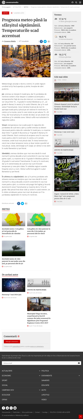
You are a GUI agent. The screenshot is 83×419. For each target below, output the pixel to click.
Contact (37, 412)
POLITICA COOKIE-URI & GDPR (60, 412)
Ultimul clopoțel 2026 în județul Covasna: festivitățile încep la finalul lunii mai (66, 106)
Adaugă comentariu (12, 341)
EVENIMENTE (47, 375)
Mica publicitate (27, 412)
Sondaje (45, 412)
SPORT (57, 189)
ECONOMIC (6, 375)
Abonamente (6, 412)
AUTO (44, 390)
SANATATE (45, 380)
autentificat (16, 346)
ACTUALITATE (59, 99)
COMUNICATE (59, 145)
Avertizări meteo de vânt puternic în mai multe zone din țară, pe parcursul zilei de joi (13, 261)
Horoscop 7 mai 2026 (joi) (11, 295)
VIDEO (44, 399)
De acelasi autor (10, 274)
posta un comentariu (37, 346)
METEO (26, 7)
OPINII (4, 399)
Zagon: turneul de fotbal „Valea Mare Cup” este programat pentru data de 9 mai (66, 196)
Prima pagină (6, 7)
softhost (25, 415)
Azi (55, 80)
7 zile (59, 80)
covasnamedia (10, 2)
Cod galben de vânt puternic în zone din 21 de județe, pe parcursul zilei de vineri (38, 231)
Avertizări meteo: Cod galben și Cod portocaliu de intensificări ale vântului (13, 231)
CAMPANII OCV (8, 390)
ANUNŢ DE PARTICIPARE (36, 290)
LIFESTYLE (45, 395)
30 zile (64, 80)
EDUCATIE (45, 385)
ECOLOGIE (6, 395)
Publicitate (16, 412)
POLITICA (45, 371)
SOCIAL (5, 385)
